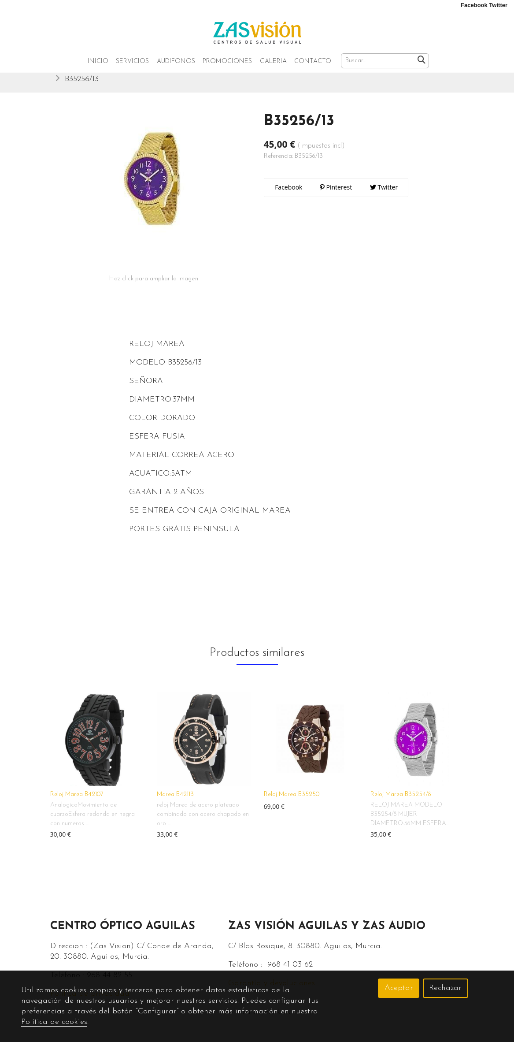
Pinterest (336, 194)
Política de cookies (54, 1022)
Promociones (227, 61)
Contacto (312, 61)
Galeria (273, 61)
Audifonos (176, 61)
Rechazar (445, 988)
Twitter (384, 194)
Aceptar (399, 988)
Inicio (98, 61)
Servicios (132, 61)
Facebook (288, 194)
